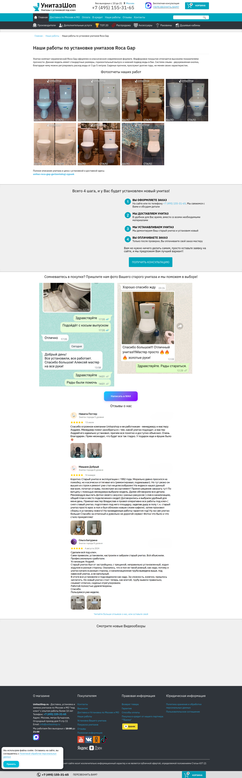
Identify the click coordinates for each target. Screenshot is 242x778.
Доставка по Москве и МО (65, 17)
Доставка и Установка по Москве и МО (98, 712)
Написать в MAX (121, 396)
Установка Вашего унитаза (91, 720)
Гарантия (127, 708)
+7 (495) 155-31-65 (174, 203)
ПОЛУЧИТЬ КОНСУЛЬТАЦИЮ (150, 262)
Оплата (86, 17)
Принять (11, 764)
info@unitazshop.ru (50, 724)
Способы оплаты (131, 712)
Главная (39, 36)
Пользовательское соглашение (183, 711)
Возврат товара (130, 704)
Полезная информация (89, 732)
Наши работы (113, 17)
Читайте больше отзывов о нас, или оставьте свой (121, 614)
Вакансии (82, 708)
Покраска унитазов (87, 724)
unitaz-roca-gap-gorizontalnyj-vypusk (53, 174)
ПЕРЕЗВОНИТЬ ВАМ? (166, 7)
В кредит (97, 17)
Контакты (139, 17)
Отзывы (127, 17)
